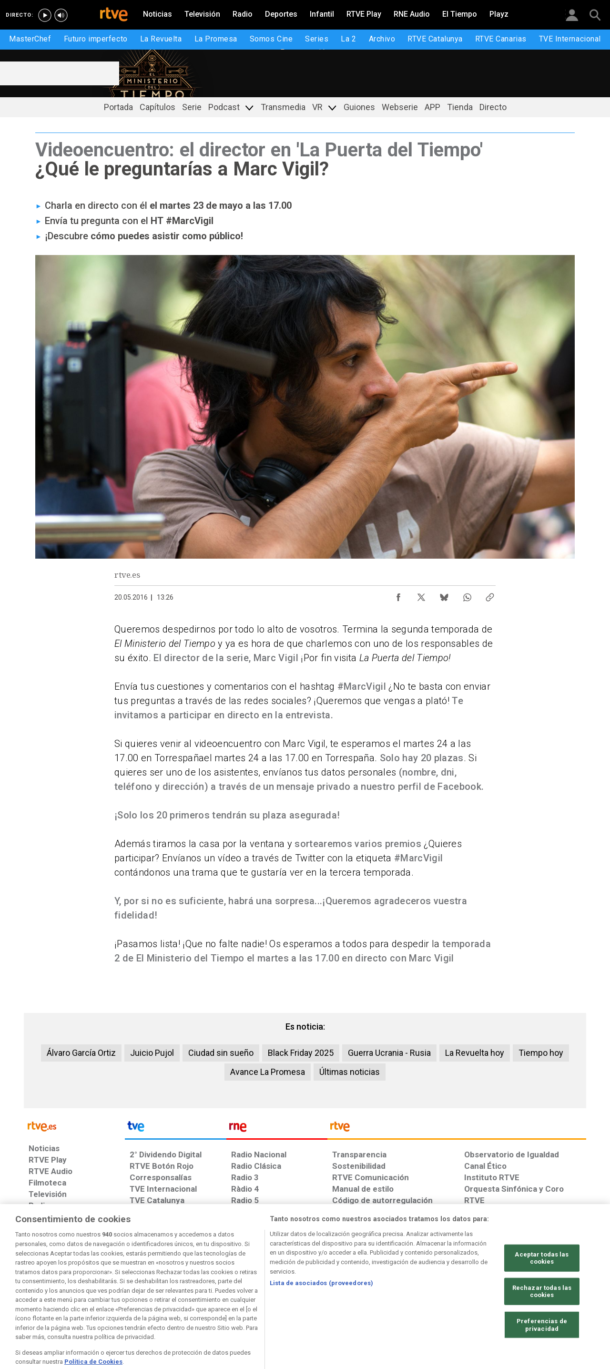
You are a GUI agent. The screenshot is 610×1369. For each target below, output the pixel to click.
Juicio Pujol (152, 1053)
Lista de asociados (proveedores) (321, 1310)
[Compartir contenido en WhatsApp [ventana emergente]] (467, 595)
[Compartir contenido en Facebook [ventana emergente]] (398, 595)
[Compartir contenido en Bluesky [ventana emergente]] (444, 595)
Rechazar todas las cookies (541, 1318)
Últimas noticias (349, 1072)
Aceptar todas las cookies (542, 1285)
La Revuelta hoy (474, 1053)
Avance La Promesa (267, 1072)
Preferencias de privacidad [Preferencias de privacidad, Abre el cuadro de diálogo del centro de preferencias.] (542, 1352)
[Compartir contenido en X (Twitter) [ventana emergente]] (421, 595)
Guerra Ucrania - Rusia (389, 1053)
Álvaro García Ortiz (81, 1053)
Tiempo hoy (540, 1053)
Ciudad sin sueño (221, 1053)
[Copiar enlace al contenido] (489, 595)
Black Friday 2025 (301, 1053)
